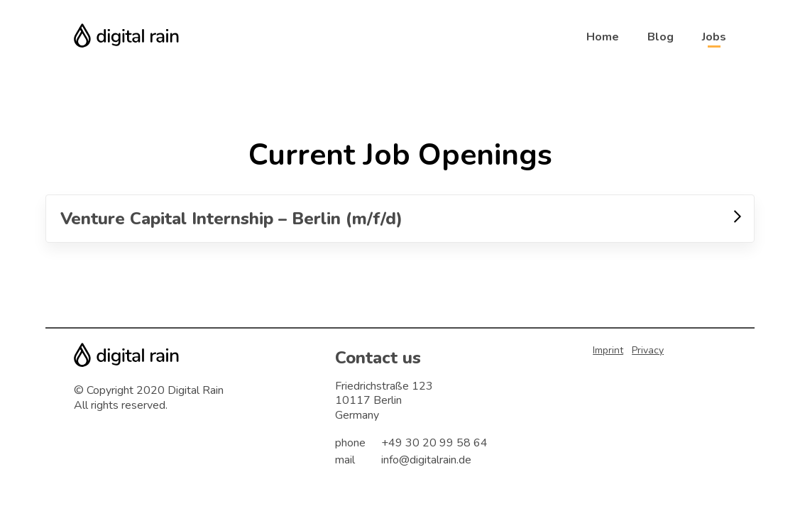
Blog (660, 37)
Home (602, 37)
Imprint (608, 350)
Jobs (714, 37)
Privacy (648, 350)
